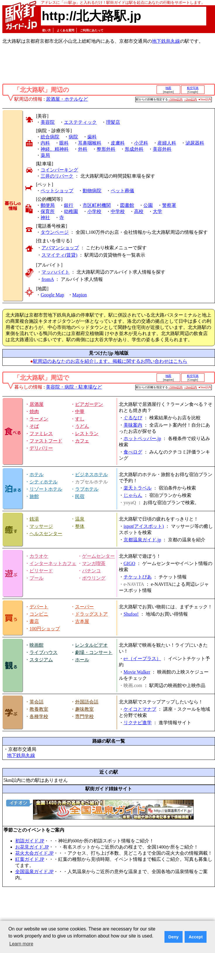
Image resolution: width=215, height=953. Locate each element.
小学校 (94, 211)
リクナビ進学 (138, 722)
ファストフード (46, 440)
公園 (148, 205)
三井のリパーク (57, 176)
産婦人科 (166, 142)
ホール (82, 659)
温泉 (79, 518)
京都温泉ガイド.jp (142, 539)
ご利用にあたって (91, 30)
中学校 (118, 211)
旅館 (34, 496)
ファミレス (41, 433)
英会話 (37, 701)
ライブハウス (44, 652)
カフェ (82, 440)
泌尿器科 (194, 142)
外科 (82, 149)
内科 (45, 142)
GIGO (129, 563)
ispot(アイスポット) (144, 526)
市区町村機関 (97, 205)
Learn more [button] (21, 943)
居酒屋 (37, 404)
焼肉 (34, 411)
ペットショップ (57, 190)
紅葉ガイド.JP (29, 859)
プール (37, 578)
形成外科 (134, 149)
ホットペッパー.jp (142, 438)
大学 (157, 211)
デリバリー (41, 448)
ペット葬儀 (122, 190)
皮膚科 (118, 142)
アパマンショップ (60, 247)
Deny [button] (173, 937)
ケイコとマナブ (140, 709)
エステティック (80, 122)
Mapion (79, 294)
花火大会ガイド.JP (34, 853)
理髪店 (113, 122)
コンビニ (39, 614)
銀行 (68, 205)
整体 (79, 526)
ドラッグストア (91, 614)
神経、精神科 (55, 149)
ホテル (37, 474)
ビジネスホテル (91, 474)
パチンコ (91, 570)
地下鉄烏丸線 (166, 41)
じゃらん (133, 495)
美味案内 (133, 425)
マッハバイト (55, 271)
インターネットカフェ (53, 563)
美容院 (48, 122)
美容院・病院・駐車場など (74, 386)
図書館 (127, 205)
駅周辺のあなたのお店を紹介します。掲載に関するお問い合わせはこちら (110, 361)
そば (34, 426)
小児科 (141, 142)
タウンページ (55, 232)
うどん (82, 426)
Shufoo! (131, 614)
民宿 (79, 496)
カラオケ (39, 556)
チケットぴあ (138, 576)
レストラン (86, 433)
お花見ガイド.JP (32, 846)
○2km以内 (190, 99)
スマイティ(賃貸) (59, 255)
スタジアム (41, 659)
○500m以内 (176, 99)
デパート (39, 606)
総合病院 (50, 136)
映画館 (37, 645)
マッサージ (41, 526)
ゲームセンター (98, 556)
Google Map (52, 294)
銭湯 (34, 518)
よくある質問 (65, 30)
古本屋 (82, 621)
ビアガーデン (89, 404)
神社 (45, 217)
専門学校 (84, 716)
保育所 (48, 211)
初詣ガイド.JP (29, 840)
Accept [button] (196, 937)
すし (79, 418)
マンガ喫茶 (93, 563)
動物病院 (92, 190)
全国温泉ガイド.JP (34, 871)
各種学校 (39, 716)
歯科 (92, 136)
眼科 (64, 142)
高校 (138, 211)
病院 (73, 136)
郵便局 (48, 205)
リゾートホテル (46, 489)
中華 (79, 411)
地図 (168, 88)
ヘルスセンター (46, 533)
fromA (47, 279)
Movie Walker (137, 671)
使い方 (46, 30)
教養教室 (39, 709)
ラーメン (39, 418)
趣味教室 (84, 709)
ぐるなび (133, 417)
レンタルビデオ (91, 645)
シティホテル (44, 481)
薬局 (45, 155)
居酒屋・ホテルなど (67, 99)
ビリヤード (41, 570)
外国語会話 (86, 701)
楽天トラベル (138, 487)
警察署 (169, 205)
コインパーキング (59, 169)
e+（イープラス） (142, 658)
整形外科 (106, 149)
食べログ (133, 451)
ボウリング (93, 578)
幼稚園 (71, 211)
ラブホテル (86, 489)
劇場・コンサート (93, 652)
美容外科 (162, 149)
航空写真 (193, 88)
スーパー (84, 606)
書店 (34, 621)
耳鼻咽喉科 (89, 142)
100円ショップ (45, 628)
